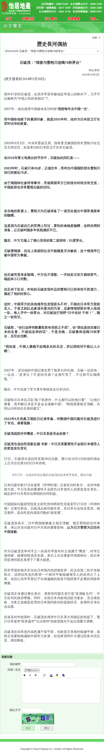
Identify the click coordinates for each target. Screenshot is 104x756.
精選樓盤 (73, 18)
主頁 (8, 18)
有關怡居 (28, 18)
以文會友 (51, 18)
